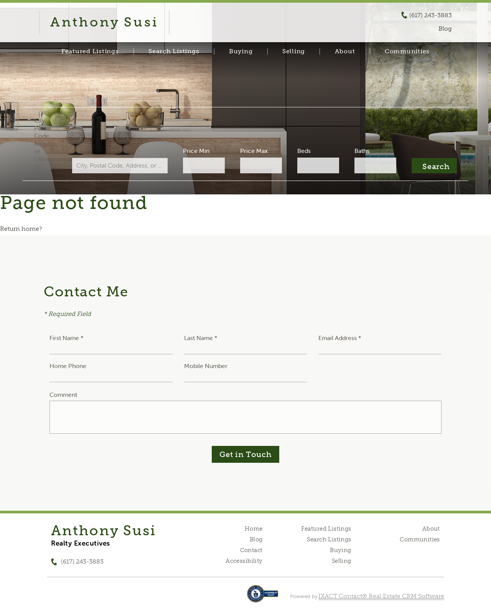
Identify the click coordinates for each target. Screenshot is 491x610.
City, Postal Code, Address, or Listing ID (47, 143)
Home (254, 528)
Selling (293, 51)
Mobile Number (205, 366)
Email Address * (339, 338)
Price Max (254, 151)
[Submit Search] (432, 165)
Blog (256, 539)
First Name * (66, 338)
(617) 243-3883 (430, 15)
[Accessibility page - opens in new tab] (262, 597)
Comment (63, 394)
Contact (251, 550)
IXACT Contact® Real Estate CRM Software (381, 596)
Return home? (21, 228)
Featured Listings (90, 51)
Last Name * (200, 338)
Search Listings (173, 51)
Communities (407, 51)
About (345, 51)
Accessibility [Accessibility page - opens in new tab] (244, 560)
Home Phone (67, 366)
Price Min (197, 151)
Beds (303, 151)
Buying (241, 51)
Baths (360, 151)
